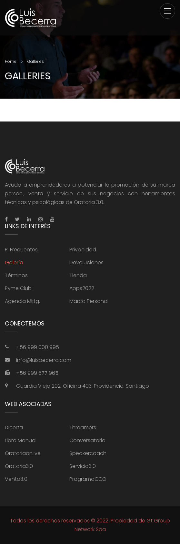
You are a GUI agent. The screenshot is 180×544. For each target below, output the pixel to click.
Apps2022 (81, 288)
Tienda (78, 275)
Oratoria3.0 (19, 466)
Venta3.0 (16, 479)
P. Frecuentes (21, 249)
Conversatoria (87, 440)
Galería (14, 262)
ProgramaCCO (87, 479)
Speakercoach (87, 453)
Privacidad (82, 249)
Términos (16, 275)
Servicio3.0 (82, 466)
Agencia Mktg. (22, 301)
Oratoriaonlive (23, 453)
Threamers (82, 427)
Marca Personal (88, 301)
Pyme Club (18, 288)
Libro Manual (20, 440)
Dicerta (14, 427)
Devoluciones (86, 262)
